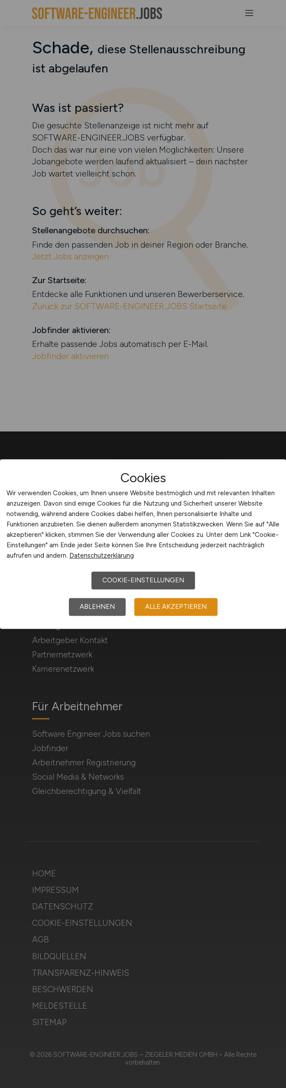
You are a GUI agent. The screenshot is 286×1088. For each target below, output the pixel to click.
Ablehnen (97, 607)
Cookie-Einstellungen (143, 580)
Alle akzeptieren (176, 607)
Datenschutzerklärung (101, 555)
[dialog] (143, 544)
